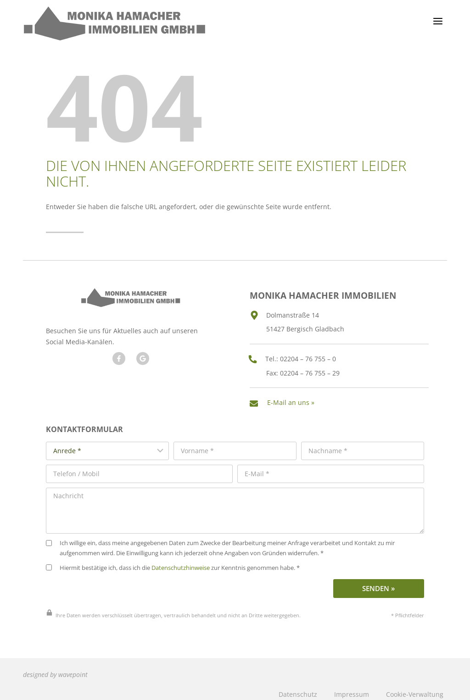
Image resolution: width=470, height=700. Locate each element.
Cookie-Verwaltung (414, 687)
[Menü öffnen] (437, 21)
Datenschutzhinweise (180, 562)
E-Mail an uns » (292, 399)
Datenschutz (298, 687)
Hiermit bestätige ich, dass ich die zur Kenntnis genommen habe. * (173, 562)
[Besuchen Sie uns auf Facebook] (118, 357)
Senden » (378, 582)
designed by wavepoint (55, 668)
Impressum (351, 687)
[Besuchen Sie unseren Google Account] (141, 357)
